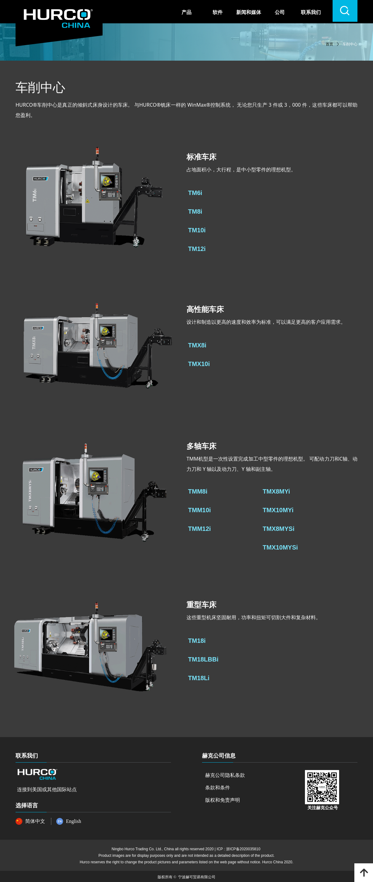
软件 (218, 12)
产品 (186, 12)
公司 (280, 12)
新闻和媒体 (248, 12)
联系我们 (311, 12)
